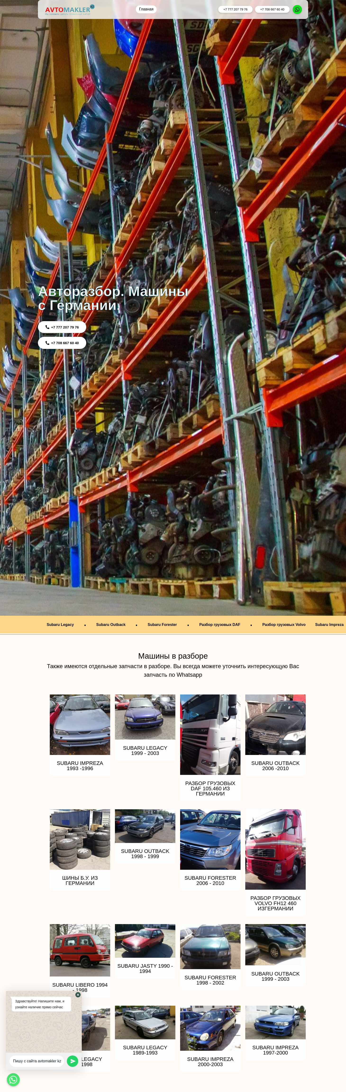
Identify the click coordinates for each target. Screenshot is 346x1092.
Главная (146, 9)
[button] (78, 994)
